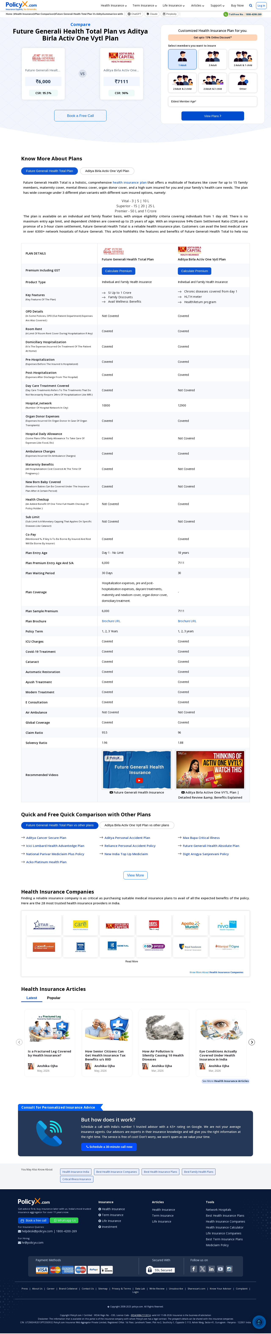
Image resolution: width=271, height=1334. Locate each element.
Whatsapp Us (65, 1221)
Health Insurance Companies (226, 972)
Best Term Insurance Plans (224, 1240)
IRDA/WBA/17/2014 (141, 1315)
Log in (261, 5)
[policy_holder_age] (212, 101)
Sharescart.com (196, 1289)
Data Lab (140, 1289)
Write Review (157, 1289)
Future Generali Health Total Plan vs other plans (60, 825)
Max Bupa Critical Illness (201, 838)
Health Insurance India (75, 1172)
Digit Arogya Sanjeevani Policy (206, 854)
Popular (53, 998)
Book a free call (33, 1221)
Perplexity (170, 13)
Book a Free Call (80, 116)
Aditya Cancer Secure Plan (46, 838)
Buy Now (237, 5)
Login (136, 1292)
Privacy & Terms (121, 1289)
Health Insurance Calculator (224, 1228)
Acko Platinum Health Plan (46, 862)
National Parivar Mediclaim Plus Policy (55, 854)
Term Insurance (145, 5)
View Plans (212, 116)
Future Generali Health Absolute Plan (211, 846)
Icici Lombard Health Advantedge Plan (55, 846)
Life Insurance (174, 5)
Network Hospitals (218, 1210)
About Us (37, 1289)
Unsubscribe (176, 1289)
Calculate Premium (117, 271)
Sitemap (103, 1289)
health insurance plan (130, 182)
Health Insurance (114, 5)
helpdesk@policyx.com (36, 1232)
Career (51, 1289)
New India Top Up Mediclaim (126, 854)
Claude (152, 13)
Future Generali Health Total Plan (49, 171)
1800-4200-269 (66, 1232)
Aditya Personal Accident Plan (127, 838)
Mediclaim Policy (217, 1246)
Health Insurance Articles (231, 1081)
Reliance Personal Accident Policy (130, 846)
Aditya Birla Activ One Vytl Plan (107, 171)
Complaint (241, 1289)
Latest (31, 998)
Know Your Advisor (220, 1289)
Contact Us (88, 1289)
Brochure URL (111, 622)
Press (25, 1289)
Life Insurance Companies (223, 1234)
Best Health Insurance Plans (160, 1172)
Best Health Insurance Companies (116, 1172)
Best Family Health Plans (198, 1172)
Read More (131, 961)
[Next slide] (252, 1043)
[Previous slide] (19, 1043)
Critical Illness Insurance (76, 1180)
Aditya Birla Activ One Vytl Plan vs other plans (137, 825)
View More (135, 876)
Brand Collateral (68, 1289)
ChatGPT (134, 13)
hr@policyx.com (30, 1243)
